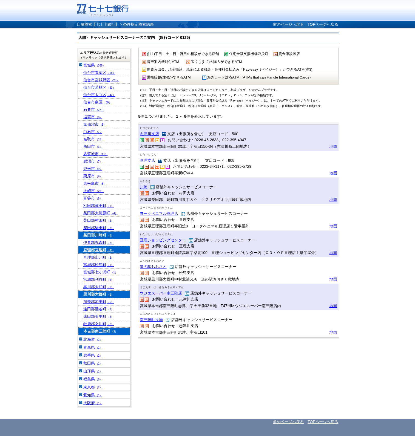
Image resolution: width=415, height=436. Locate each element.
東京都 (93, 387)
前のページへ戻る (288, 24)
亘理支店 (147, 160)
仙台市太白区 (99, 95)
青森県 (93, 347)
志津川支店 (149, 134)
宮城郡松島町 (98, 264)
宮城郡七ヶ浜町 (100, 272)
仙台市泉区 (97, 102)
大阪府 (93, 403)
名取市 (93, 139)
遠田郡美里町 (98, 316)
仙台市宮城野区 (101, 80)
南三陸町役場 (151, 319)
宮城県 (94, 65)
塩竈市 (93, 117)
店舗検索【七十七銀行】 (98, 24)
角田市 (93, 146)
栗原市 (93, 176)
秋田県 (93, 363)
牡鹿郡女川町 (98, 324)
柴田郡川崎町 (98, 235)
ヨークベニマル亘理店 (159, 213)
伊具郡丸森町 (98, 242)
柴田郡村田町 (98, 220)
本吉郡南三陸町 (100, 331)
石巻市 (93, 109)
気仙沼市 (94, 124)
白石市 (93, 131)
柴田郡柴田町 (98, 228)
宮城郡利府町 (98, 279)
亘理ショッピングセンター (163, 240)
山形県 (93, 371)
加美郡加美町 (98, 301)
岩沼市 (93, 161)
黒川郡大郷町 (98, 294)
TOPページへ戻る (323, 24)
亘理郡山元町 (98, 257)
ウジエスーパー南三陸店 (161, 293)
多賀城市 (95, 154)
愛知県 (93, 395)
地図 (333, 146)
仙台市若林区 (99, 87)
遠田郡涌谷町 (98, 309)
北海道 (93, 339)
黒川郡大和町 (98, 287)
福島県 (93, 379)
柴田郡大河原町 (100, 213)
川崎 (143, 187)
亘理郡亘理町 (98, 250)
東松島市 (94, 183)
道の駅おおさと (153, 266)
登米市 (93, 168)
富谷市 (93, 198)
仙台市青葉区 (99, 72)
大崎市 (93, 191)
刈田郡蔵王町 (98, 205)
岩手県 (93, 355)
